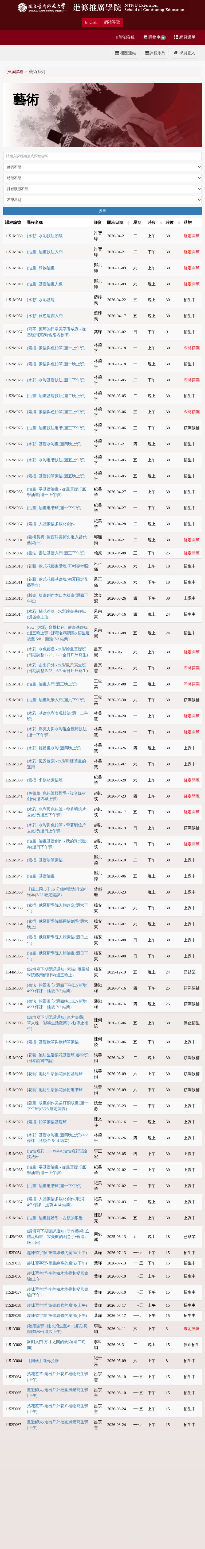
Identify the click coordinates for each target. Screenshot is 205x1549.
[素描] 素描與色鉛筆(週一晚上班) (56, 364)
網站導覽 (112, 22)
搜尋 (102, 211)
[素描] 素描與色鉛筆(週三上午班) (56, 412)
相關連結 (125, 53)
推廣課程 (15, 72)
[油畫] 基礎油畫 (41, 876)
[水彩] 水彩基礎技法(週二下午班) (56, 380)
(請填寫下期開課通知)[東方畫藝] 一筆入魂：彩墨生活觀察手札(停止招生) (58, 1023)
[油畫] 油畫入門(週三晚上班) (52, 684)
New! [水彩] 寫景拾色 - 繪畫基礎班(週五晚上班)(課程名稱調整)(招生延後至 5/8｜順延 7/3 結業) (58, 633)
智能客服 (125, 37)
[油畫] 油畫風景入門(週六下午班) (56, 700)
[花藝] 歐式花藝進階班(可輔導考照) (58, 566)
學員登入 (184, 53)
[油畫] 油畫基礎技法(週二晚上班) (56, 396)
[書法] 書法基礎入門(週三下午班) (56, 553)
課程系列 (155, 53)
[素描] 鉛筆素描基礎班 (47, 1122)
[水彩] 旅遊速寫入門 (45, 316)
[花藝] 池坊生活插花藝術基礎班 (55, 1074)
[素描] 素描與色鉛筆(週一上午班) (56, 348)
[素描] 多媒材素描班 (45, 780)
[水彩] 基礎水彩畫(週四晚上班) (54, 444)
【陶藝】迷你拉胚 (43, 1361)
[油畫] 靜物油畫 (41, 268)
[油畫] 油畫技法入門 (45, 252)
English (91, 22)
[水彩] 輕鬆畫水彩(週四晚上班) (54, 748)
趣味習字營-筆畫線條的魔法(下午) (57, 1263)
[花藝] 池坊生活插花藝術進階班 (55, 1090)
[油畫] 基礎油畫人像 (45, 284)
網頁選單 (184, 37)
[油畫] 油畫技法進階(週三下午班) (56, 428)
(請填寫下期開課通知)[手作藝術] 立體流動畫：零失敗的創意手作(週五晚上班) (58, 1237)
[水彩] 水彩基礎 (41, 300)
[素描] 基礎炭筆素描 (45, 860)
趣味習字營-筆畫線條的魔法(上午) (57, 1253)
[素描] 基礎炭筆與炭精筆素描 (53, 1042)
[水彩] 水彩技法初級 (45, 236)
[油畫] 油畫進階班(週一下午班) (54, 508)
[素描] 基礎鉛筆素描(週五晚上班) (56, 476)
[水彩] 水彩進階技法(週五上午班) (56, 460)
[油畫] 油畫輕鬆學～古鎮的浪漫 (55, 1218)
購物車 (154, 37)
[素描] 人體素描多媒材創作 (51, 524)
